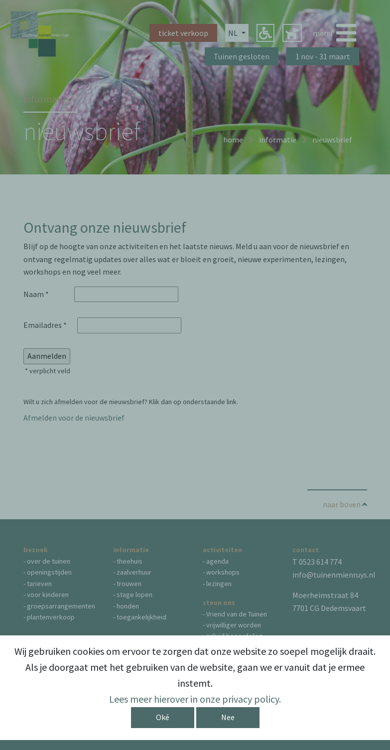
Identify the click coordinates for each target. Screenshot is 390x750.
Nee (228, 717)
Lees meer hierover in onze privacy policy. (195, 699)
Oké (162, 717)
